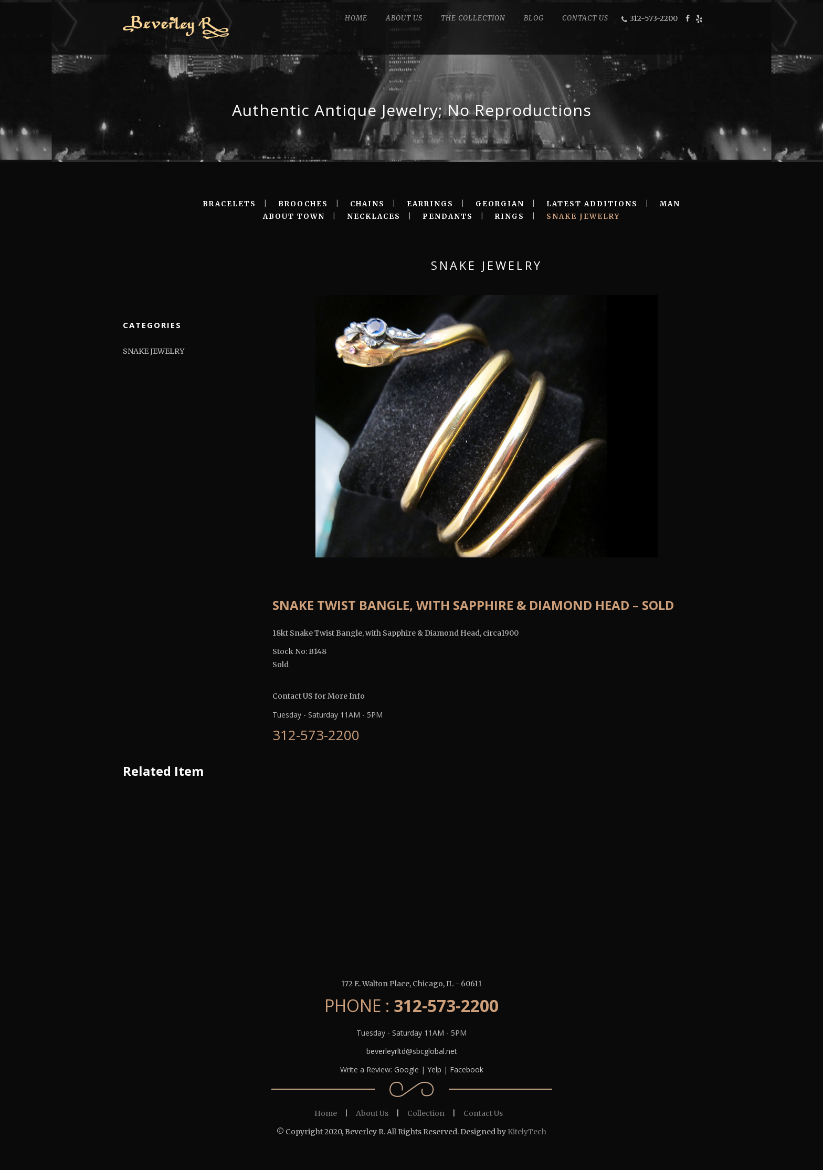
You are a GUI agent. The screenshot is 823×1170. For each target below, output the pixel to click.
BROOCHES (303, 203)
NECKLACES (373, 216)
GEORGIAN (500, 203)
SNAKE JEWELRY (583, 216)
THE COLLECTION (473, 18)
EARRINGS (430, 203)
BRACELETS (229, 203)
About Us (372, 1113)
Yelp (434, 1069)
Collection (426, 1113)
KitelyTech (527, 1131)
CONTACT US (585, 18)
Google (406, 1069)
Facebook (466, 1069)
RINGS (509, 216)
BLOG (534, 18)
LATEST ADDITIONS (592, 203)
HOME (356, 18)
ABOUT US (404, 18)
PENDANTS (448, 216)
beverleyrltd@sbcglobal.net (411, 1051)
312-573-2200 (654, 18)
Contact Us (483, 1113)
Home (325, 1113)
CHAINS (367, 203)
